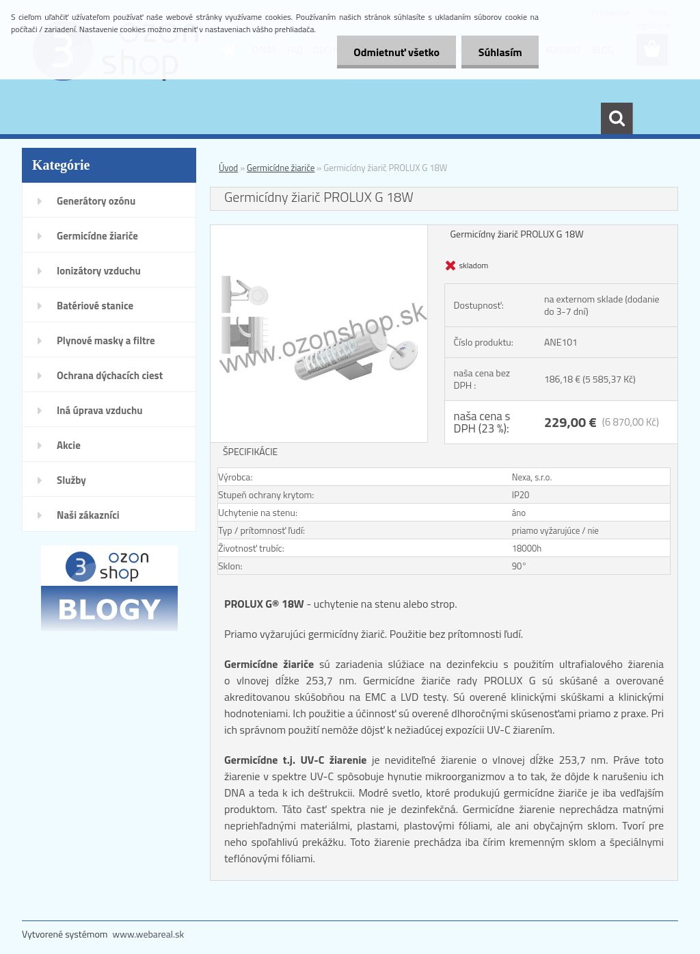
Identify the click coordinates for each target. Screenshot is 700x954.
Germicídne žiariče (97, 236)
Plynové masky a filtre (106, 340)
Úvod (228, 168)
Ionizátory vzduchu (99, 271)
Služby (71, 480)
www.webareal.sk (149, 934)
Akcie (69, 445)
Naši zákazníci (88, 515)
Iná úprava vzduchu (100, 410)
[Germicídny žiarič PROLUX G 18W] (319, 231)
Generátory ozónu (96, 201)
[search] (616, 118)
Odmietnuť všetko (395, 52)
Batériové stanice (95, 305)
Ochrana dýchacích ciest (110, 375)
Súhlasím (500, 52)
